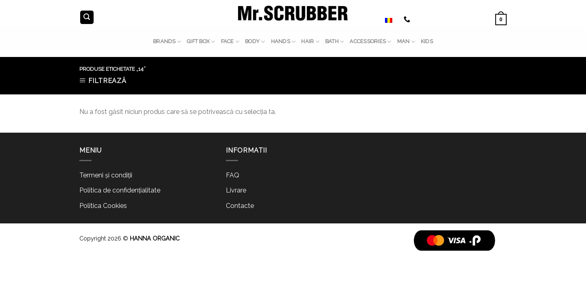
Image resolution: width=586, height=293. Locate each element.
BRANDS (167, 42)
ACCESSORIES (370, 42)
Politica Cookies (103, 206)
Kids (427, 41)
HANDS (283, 42)
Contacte (240, 206)
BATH (334, 42)
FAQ (232, 175)
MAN (406, 42)
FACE (230, 42)
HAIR (310, 42)
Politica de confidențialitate (119, 190)
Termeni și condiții (105, 175)
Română (379, 19)
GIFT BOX (201, 42)
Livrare (236, 190)
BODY (255, 42)
